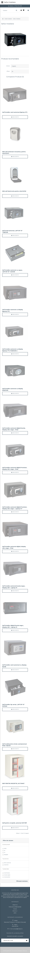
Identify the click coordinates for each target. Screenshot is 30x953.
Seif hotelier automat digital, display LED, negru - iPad (14, 547)
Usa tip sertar (7, 877)
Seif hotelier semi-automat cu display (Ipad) (14, 665)
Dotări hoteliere (8, 18)
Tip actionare (5, 858)
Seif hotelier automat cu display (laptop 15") (12, 310)
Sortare (8, 65)
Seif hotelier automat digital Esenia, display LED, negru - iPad (13, 428)
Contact (15, 908)
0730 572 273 (15, 926)
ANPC (15, 913)
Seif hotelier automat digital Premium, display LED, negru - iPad (14, 468)
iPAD (5, 848)
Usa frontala (7, 872)
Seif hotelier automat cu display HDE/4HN (12, 389)
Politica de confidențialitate (15, 906)
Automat (6, 864)
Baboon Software (23, 950)
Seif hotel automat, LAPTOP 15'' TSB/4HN (12, 231)
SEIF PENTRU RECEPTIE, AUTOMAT (13, 783)
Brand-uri (15, 910)
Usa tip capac (7, 875)
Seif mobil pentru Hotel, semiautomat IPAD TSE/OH (14, 744)
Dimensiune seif (6, 844)
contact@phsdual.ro (17, 928)
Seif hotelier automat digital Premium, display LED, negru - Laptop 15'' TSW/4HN (14, 507)
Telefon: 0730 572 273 (15, 6)
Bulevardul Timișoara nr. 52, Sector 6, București (15, 922)
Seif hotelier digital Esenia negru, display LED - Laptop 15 (13, 626)
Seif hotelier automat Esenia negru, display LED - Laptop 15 (13, 586)
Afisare (8, 71)
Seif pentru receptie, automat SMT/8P (14, 823)
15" (4, 850)
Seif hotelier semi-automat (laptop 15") (14, 112)
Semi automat (7, 862)
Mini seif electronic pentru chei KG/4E (14, 191)
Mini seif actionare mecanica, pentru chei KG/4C (14, 152)
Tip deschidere (5, 868)
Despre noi (15, 904)
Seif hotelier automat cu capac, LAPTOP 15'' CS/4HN (12, 270)
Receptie (6, 854)
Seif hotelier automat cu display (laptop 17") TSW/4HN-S (12, 349)
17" (4, 852)
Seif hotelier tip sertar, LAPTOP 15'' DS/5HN (13, 705)
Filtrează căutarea (22, 881)
